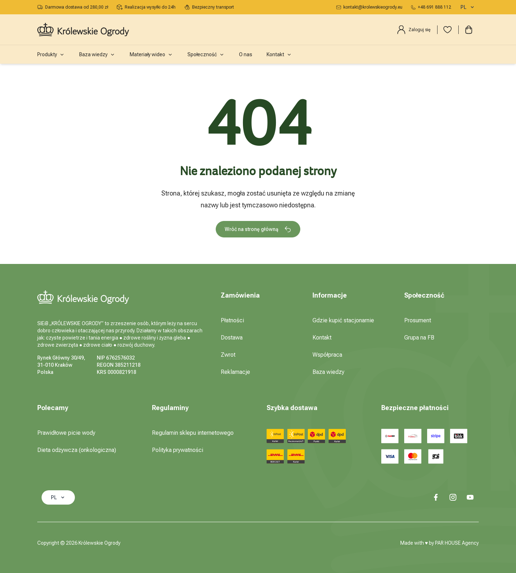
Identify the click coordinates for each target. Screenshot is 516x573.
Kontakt (279, 54)
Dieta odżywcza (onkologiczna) (76, 450)
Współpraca (327, 354)
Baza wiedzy (97, 54)
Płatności (232, 320)
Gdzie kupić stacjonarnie (343, 320)
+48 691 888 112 (431, 7)
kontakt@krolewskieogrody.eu (369, 7)
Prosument (417, 320)
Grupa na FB (419, 337)
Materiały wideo (151, 54)
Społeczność (206, 54)
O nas (245, 54)
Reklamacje (235, 372)
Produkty (51, 54)
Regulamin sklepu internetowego (193, 432)
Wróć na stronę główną (258, 229)
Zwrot (228, 354)
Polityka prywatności (177, 450)
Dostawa (232, 337)
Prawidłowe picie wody (66, 432)
